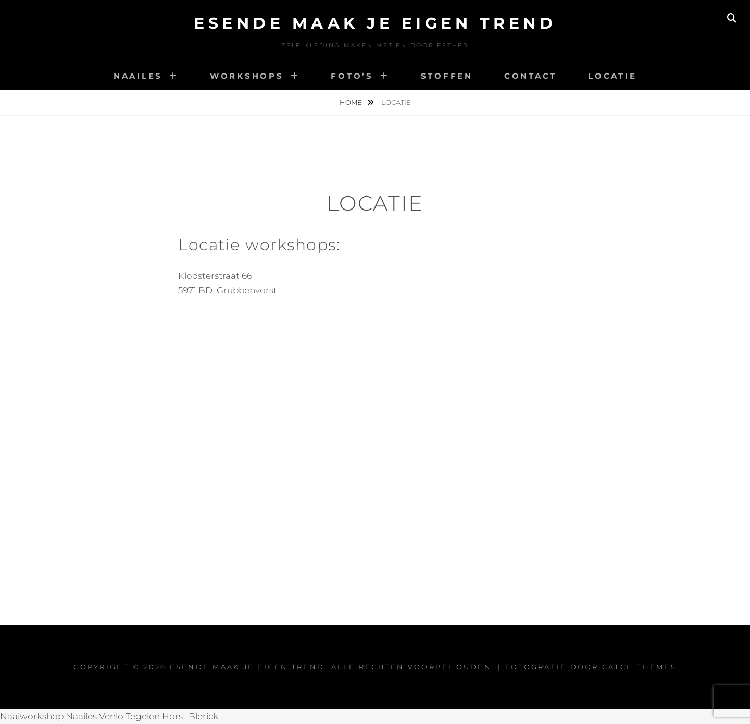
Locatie (612, 76)
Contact (530, 76)
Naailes (138, 76)
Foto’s (352, 76)
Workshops (247, 76)
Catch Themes (639, 666)
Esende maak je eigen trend (375, 23)
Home (352, 102)
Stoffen (447, 76)
